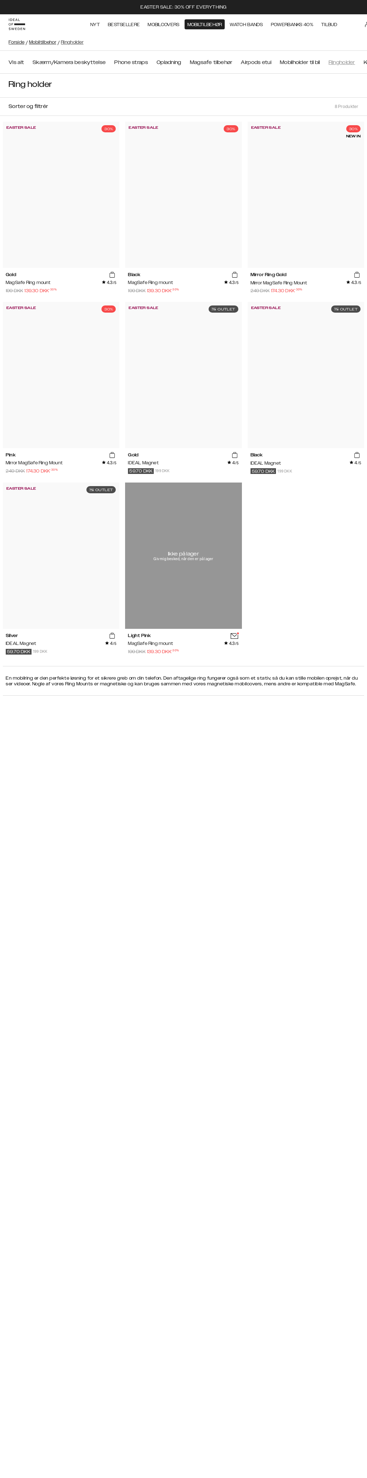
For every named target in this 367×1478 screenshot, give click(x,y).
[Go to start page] (17, 24)
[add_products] (112, 275)
